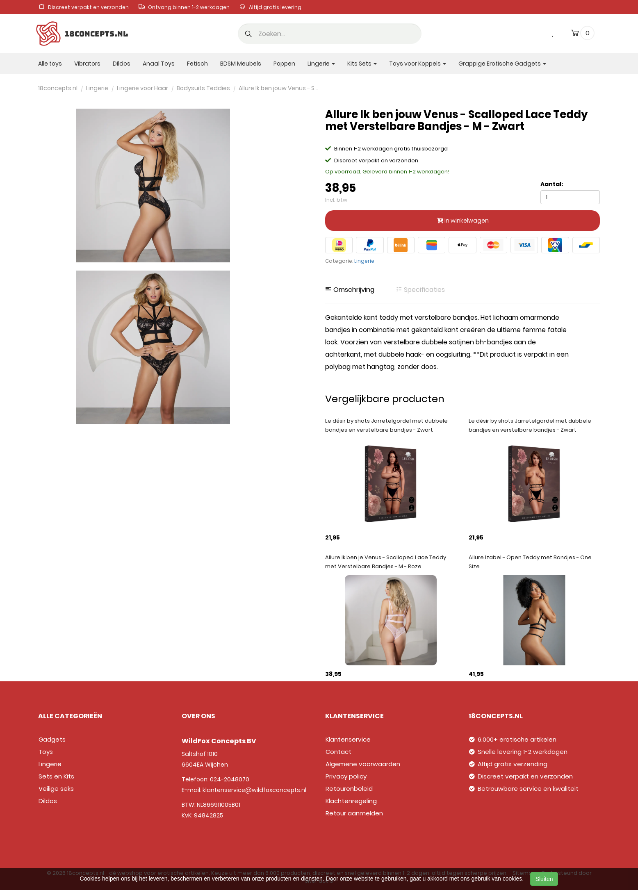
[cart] (575, 34)
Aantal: (551, 184)
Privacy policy (346, 776)
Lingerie (364, 260)
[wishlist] (553, 32)
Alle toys (50, 63)
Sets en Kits (56, 776)
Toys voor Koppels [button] (417, 63)
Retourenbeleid (349, 788)
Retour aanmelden (354, 813)
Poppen (284, 63)
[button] (248, 34)
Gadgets (52, 739)
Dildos (121, 63)
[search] (330, 33)
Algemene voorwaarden (363, 764)
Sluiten (544, 879)
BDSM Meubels (240, 63)
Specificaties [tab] (420, 289)
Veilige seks (56, 788)
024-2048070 (229, 779)
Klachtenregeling (351, 801)
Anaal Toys (159, 63)
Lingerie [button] (321, 63)
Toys (46, 751)
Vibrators (87, 63)
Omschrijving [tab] (349, 289)
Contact (338, 751)
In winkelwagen (463, 220)
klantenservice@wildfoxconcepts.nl (254, 790)
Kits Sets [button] (362, 63)
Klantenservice (348, 739)
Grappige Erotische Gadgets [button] (502, 63)
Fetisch (197, 63)
